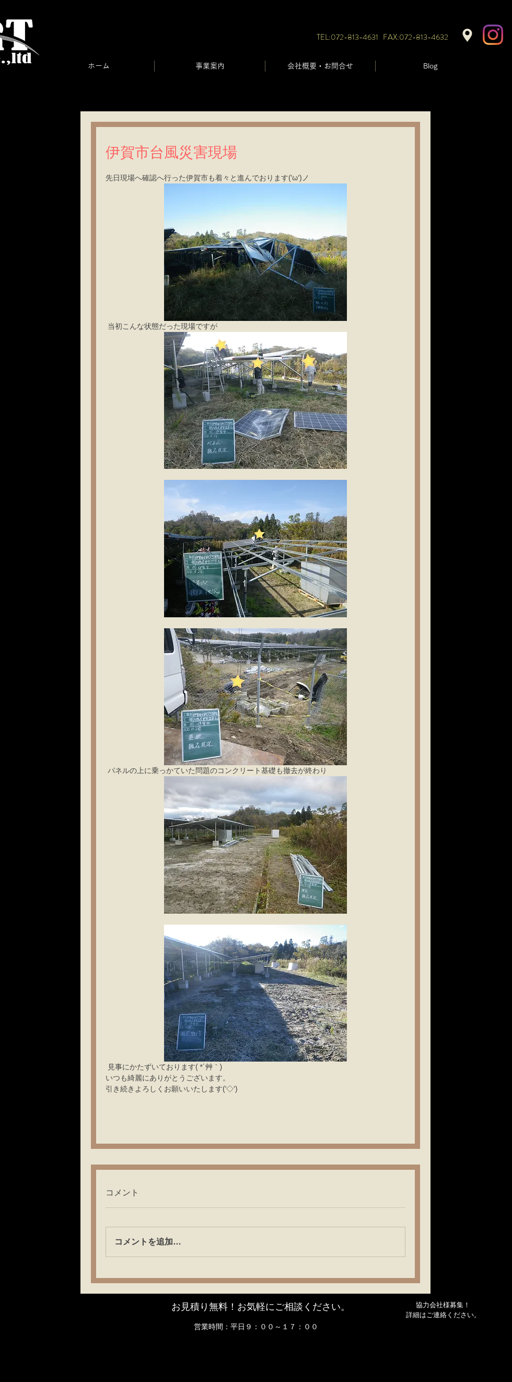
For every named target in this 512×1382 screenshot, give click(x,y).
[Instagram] (493, 35)
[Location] (467, 35)
